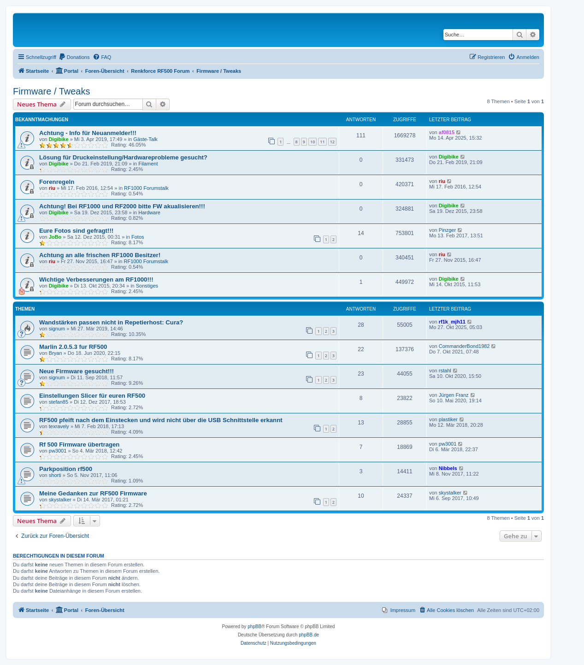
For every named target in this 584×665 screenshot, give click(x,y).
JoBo (55, 237)
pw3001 (58, 450)
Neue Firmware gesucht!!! (76, 371)
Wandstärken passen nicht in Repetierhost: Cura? (111, 322)
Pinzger (447, 230)
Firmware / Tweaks (51, 91)
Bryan (55, 353)
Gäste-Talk (145, 139)
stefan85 (58, 402)
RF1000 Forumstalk (146, 188)
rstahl (445, 370)
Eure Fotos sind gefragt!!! (76, 230)
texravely (59, 426)
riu (52, 188)
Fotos (137, 237)
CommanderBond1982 (464, 346)
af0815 (446, 132)
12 (332, 142)
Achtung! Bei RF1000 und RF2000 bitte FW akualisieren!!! (122, 206)
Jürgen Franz (454, 395)
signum (57, 328)
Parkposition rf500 (65, 468)
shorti (55, 475)
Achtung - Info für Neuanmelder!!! (87, 132)
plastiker (448, 419)
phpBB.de (309, 634)
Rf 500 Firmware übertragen (79, 444)
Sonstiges (147, 285)
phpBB (254, 626)
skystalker (60, 499)
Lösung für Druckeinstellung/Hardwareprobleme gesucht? (123, 157)
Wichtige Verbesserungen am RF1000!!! (96, 279)
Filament (148, 163)
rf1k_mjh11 (452, 321)
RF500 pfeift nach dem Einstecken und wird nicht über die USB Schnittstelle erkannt (161, 420)
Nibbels (448, 468)
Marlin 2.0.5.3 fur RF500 (73, 346)
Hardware (149, 212)
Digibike (59, 139)
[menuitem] (74, 57)
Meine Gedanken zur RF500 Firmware (93, 493)
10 (312, 142)
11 (322, 142)
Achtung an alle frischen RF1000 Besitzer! (99, 255)
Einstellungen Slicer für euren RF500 (92, 395)
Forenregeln (56, 181)
